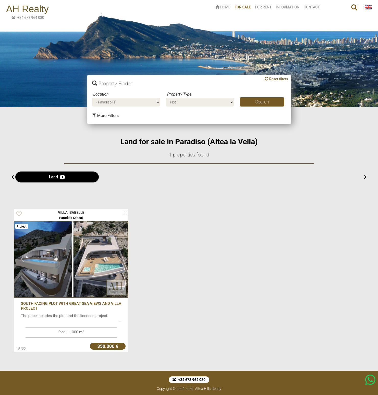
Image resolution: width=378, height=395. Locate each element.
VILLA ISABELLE (71, 212)
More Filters (105, 115)
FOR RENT (263, 7)
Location (101, 94)
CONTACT (312, 7)
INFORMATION (287, 7)
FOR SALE (244, 6)
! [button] (355, 8)
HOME (223, 7)
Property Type (179, 94)
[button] (22, 277)
